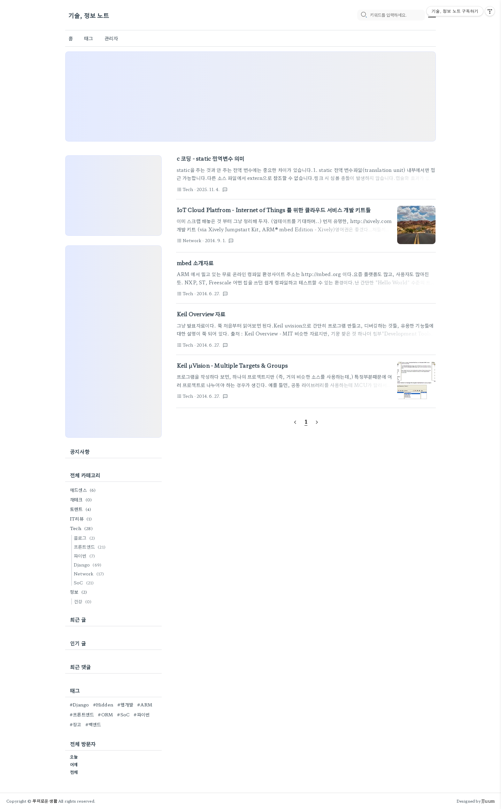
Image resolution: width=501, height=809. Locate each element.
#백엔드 (93, 724)
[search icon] (363, 15)
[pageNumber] (306, 421)
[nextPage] (317, 421)
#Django (79, 704)
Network (90, 573)
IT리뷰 (82, 518)
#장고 (75, 724)
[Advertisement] (250, 96)
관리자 (111, 38)
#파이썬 (142, 714)
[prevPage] (295, 421)
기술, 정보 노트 (88, 15)
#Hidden (103, 704)
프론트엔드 (90, 546)
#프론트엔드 (82, 714)
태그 (88, 38)
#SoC (123, 714)
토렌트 (81, 509)
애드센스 (84, 490)
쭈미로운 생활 (45, 801)
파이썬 (85, 555)
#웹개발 (125, 704)
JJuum (488, 801)
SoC (85, 582)
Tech (82, 528)
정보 (79, 592)
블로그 (85, 538)
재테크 (82, 499)
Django (88, 564)
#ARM (144, 704)
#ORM (105, 714)
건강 (83, 601)
